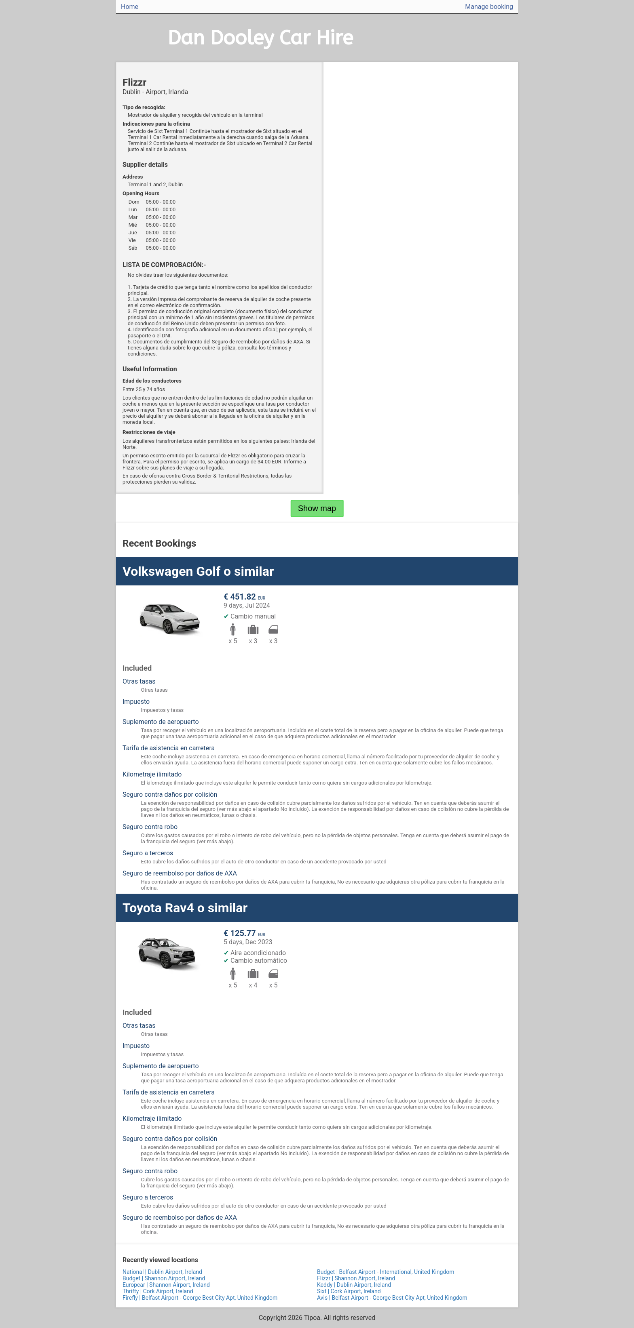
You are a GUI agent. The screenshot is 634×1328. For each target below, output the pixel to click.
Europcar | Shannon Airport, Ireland (166, 1285)
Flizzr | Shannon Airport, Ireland (356, 1278)
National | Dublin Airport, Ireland (162, 1272)
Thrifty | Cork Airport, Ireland (158, 1291)
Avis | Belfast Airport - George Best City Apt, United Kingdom (392, 1297)
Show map (317, 508)
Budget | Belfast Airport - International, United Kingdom (385, 1272)
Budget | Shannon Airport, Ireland (164, 1278)
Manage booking (489, 7)
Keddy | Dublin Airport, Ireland (354, 1285)
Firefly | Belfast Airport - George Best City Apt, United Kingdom (200, 1297)
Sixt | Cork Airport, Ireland (349, 1291)
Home (129, 7)
